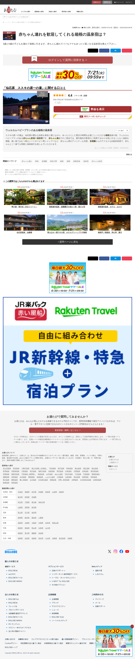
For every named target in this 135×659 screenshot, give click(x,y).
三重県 (40, 518)
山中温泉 (49, 474)
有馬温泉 (14, 477)
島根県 (27, 528)
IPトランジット (14, 624)
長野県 (27, 507)
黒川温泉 (6, 480)
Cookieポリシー (11, 643)
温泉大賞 (98, 570)
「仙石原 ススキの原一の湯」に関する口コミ (34, 88)
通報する (129, 154)
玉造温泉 (68, 477)
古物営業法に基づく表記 (53, 643)
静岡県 (20, 518)
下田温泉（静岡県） (28, 474)
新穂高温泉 (96, 474)
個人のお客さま (12, 561)
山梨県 (20, 507)
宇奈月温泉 (69, 474)
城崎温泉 (6, 477)
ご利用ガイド (114, 462)
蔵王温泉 (86, 468)
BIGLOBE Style (58, 617)
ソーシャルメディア (59, 620)
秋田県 (47, 492)
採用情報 (55, 613)
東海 (37, 161)
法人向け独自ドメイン (17, 631)
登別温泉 (16, 468)
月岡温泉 (77, 471)
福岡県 (20, 538)
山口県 (47, 528)
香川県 (27, 533)
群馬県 (27, 497)
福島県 (61, 492)
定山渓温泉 (7, 468)
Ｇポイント (113, 469)
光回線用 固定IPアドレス (18, 613)
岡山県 (34, 528)
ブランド (55, 602)
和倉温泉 (41, 474)
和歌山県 (55, 523)
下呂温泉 (78, 474)
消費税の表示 (23, 639)
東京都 (34, 502)
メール (97, 602)
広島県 (40, 528)
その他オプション (58, 584)
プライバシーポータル (90, 639)
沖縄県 (69, 538)
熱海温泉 (6, 483)
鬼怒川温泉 (42, 471)
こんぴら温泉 (50, 477)
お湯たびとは (114, 459)
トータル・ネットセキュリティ (64, 577)
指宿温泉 (14, 483)
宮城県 (40, 492)
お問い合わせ (10, 639)
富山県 (20, 512)
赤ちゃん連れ (27, 161)
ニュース (55, 610)
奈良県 (47, 523)
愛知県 (34, 518)
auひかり (12, 574)
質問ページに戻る (68, 242)
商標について (94, 643)
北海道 (20, 492)
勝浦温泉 (31, 477)
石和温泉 (85, 471)
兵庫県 (40, 523)
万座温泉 (24, 471)
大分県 (47, 538)
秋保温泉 (69, 468)
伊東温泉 (6, 474)
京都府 (27, 523)
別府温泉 (94, 477)
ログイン (129, 2)
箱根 (62, 161)
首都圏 (44, 161)
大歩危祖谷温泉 (85, 480)
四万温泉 (33, 471)
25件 (85, 96)
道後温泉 (40, 477)
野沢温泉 (60, 471)
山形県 (54, 492)
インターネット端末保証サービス (64, 574)
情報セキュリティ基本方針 (76, 643)
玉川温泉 (33, 480)
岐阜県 (27, 518)
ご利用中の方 (97, 594)
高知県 (40, 533)
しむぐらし (99, 574)
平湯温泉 (86, 474)
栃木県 (20, 497)
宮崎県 (54, 538)
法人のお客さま (12, 594)
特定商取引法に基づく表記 (31, 643)
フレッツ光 (12, 606)
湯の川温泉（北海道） (39, 468)
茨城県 (34, 497)
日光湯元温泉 (43, 480)
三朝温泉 (60, 477)
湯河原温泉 (95, 471)
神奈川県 (53, 161)
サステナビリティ (58, 606)
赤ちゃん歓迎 (97, 161)
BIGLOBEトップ (11, 647)
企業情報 (52, 594)
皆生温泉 (77, 477)
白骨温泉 (68, 471)
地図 (57, 103)
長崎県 (34, 538)
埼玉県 (20, 502)
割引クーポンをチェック (93, 116)
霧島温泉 (14, 480)
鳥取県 (20, 528)
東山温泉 (78, 468)
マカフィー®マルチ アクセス (19, 627)
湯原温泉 (85, 477)
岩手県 (34, 492)
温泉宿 (85, 161)
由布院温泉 (97, 480)
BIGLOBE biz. (13, 599)
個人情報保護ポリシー (70, 639)
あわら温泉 (59, 474)
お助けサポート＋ (58, 570)
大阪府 (34, 523)
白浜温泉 (23, 477)
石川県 (27, 512)
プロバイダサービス (16, 610)
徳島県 (20, 533)
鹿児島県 (62, 538)
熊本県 (40, 538)
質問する (107, 2)
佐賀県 (27, 538)
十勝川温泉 (25, 468)
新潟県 (34, 507)
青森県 (27, 492)
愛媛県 (34, 533)
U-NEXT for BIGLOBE (61, 581)
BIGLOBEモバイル (15, 577)
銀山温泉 (95, 468)
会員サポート (100, 606)
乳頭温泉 (52, 468)
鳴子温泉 (61, 468)
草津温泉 (6, 471)
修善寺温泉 (15, 474)
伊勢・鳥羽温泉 (64, 480)
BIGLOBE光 (13, 570)
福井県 (34, 512)
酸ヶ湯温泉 (24, 480)
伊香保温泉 (15, 471)
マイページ (119, 2)
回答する (97, 2)
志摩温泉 (75, 480)
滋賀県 (20, 523)
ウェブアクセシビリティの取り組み (45, 639)
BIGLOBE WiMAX (15, 581)
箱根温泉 (76, 161)
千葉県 (27, 502)
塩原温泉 (51, 471)
